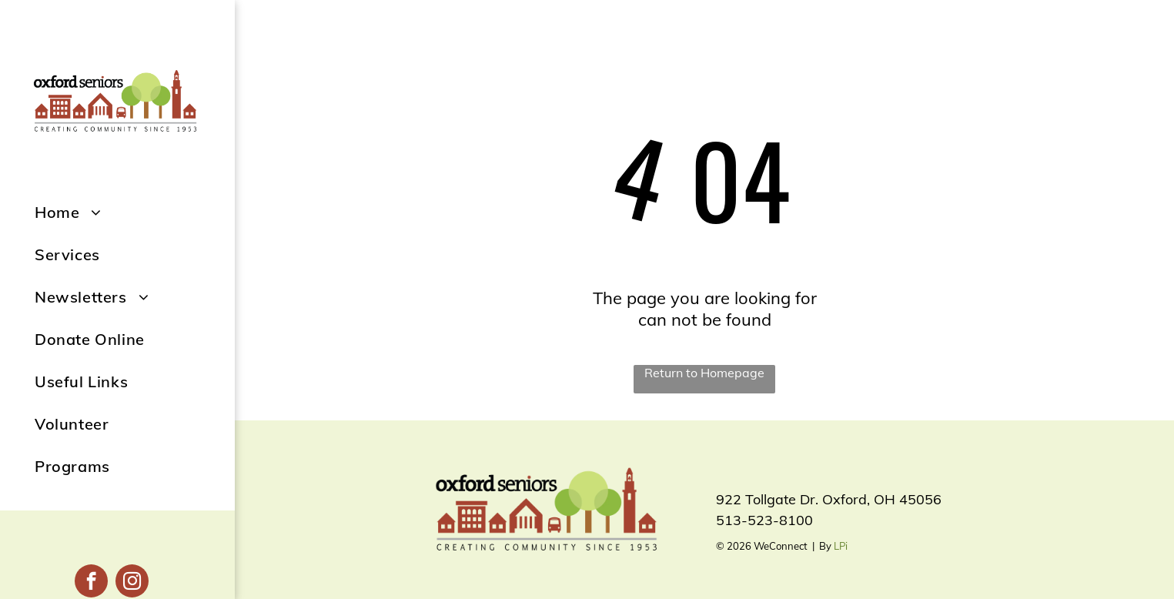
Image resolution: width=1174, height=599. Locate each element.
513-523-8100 (764, 520)
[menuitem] (134, 212)
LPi (841, 546)
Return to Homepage (704, 372)
